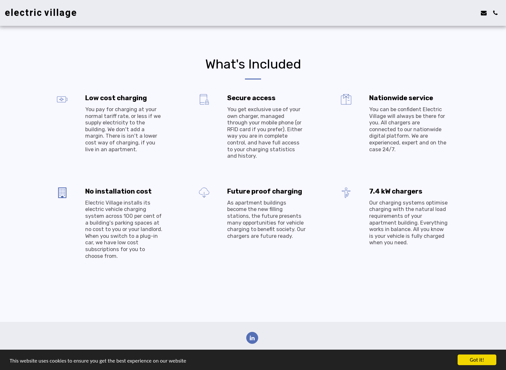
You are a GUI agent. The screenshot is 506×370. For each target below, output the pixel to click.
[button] (483, 13)
